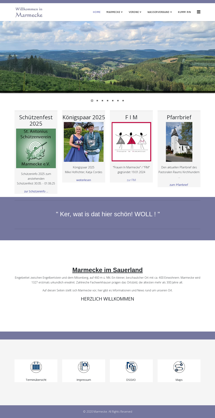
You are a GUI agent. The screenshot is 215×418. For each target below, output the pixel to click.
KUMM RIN (184, 12)
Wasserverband (158, 12)
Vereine (134, 12)
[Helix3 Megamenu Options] (198, 11)
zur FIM (131, 180)
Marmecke (113, 12)
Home (97, 12)
